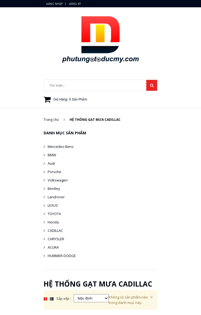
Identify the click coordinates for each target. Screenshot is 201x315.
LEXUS (53, 205)
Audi (51, 163)
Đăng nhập (54, 3)
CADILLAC (55, 230)
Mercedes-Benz (61, 146)
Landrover (56, 196)
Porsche (54, 171)
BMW (52, 154)
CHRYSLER (56, 238)
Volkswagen (58, 180)
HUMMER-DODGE (62, 255)
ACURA (53, 247)
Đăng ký (75, 3)
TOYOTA (54, 213)
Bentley (54, 188)
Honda (53, 222)
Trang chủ (54, 119)
